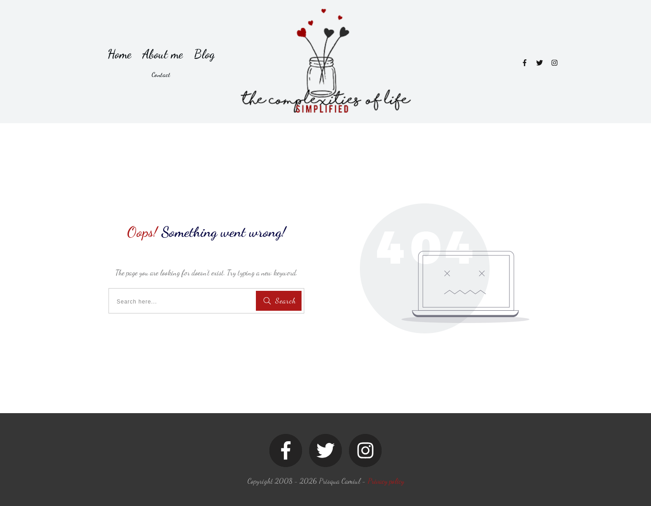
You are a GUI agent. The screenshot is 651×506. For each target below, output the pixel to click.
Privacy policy (386, 481)
